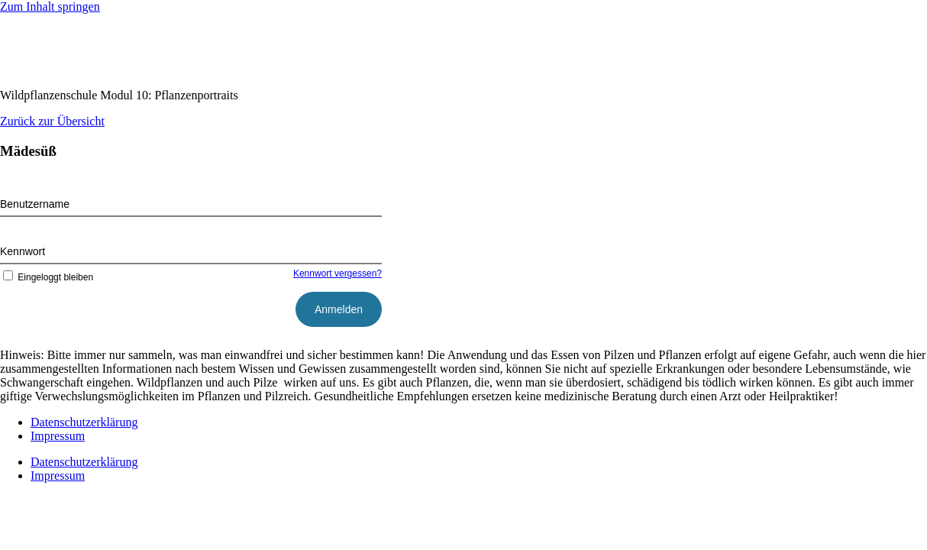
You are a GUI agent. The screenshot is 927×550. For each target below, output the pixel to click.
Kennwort (22, 251)
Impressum (58, 435)
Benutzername (34, 204)
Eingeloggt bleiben (46, 277)
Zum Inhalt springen (50, 6)
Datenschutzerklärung (84, 422)
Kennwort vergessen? (337, 273)
